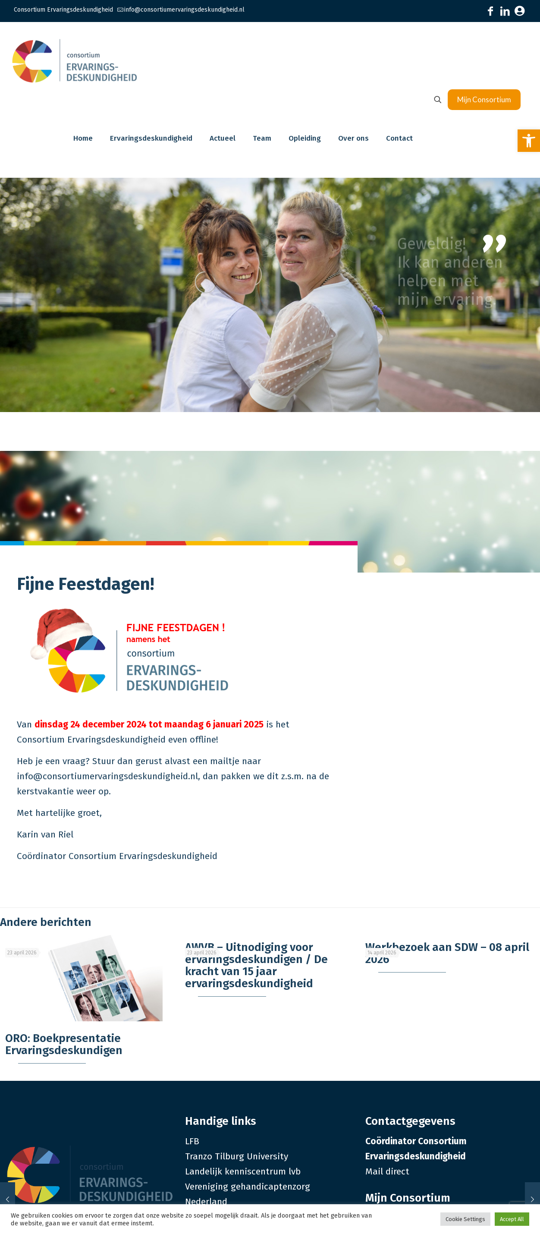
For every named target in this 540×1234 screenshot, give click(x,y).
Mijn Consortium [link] (484, 99)
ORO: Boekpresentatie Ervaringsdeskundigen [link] (63, 1044)
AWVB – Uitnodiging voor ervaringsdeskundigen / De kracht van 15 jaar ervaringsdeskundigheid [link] (256, 965)
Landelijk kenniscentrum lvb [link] (243, 1171)
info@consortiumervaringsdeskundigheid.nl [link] (184, 9)
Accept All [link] (512, 1219)
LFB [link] (192, 1141)
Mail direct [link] (387, 1171)
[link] (529, 140)
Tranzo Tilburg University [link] (236, 1156)
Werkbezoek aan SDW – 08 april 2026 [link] (447, 953)
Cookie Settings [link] (465, 1219)
